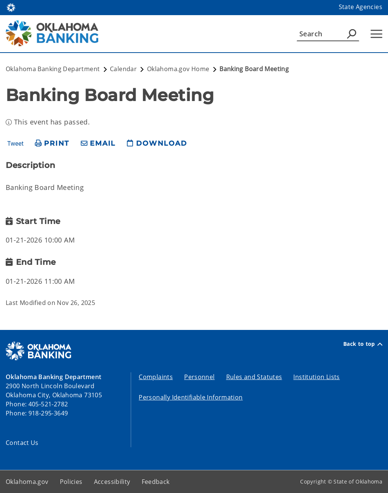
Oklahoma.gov (27, 481)
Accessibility (112, 481)
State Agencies (360, 7)
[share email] (98, 143)
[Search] (328, 33)
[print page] (52, 143)
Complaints (156, 377)
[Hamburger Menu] (376, 34)
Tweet (15, 144)
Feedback (156, 481)
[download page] (157, 143)
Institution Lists (316, 377)
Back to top (362, 344)
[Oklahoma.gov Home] (11, 7)
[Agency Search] (351, 33)
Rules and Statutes (254, 377)
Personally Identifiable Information (190, 397)
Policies (71, 481)
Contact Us (22, 443)
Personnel (199, 377)
